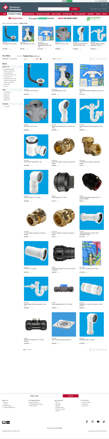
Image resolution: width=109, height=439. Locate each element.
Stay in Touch (34, 396)
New (4, 14)
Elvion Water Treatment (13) (10, 75)
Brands (98, 14)
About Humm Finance (60, 409)
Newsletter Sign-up (7, 406)
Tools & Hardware (80, 14)
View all (59, 59)
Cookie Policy (84, 406)
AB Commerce (104, 431)
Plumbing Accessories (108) (10, 78)
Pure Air (57, 402)
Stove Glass (58, 404)
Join (106, 4)
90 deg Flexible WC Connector (32, 197)
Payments (57, 406)
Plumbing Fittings (13, 58)
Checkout (104, 9)
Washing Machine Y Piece (27, 44)
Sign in (102, 4)
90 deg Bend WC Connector (87, 340)
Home (96, 1)
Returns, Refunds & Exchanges (36, 404)
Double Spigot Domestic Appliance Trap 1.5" (97, 44)
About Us (5, 402)
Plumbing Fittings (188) (9, 69)
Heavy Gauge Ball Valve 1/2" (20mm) (62, 304)
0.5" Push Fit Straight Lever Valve (89, 268)
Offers (104, 14)
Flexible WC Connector (30, 268)
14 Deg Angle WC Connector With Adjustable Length (89, 233)
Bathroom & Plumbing (14, 14)
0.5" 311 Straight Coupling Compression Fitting (63, 233)
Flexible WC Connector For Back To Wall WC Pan (91, 304)
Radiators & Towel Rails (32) (10, 80)
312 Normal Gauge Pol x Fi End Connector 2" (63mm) (63, 269)
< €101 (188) (6, 106)
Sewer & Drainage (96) (9, 82)
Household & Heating (43, 14)
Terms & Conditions (86, 402)
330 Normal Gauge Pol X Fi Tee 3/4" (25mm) (34, 340)
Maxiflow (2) (6, 96)
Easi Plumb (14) (7, 92)
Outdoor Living (67, 14)
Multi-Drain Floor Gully (61, 44)
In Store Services (33, 406)
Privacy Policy (84, 404)
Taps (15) (6, 86)
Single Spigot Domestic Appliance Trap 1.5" (35, 304)
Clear (19, 56)
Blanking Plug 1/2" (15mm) (59, 197)
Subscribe (70, 396)
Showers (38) (7, 84)
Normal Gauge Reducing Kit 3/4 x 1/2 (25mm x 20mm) (90, 198)
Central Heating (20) (8, 73)
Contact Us (5, 404)
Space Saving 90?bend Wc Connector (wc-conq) (80, 44)
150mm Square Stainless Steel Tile (61, 340)
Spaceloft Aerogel (59, 407)
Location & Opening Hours (8, 407)
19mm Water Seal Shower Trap (33, 162)
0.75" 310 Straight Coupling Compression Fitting (63, 162)
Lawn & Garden (56, 14)
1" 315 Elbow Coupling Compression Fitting (90, 162)
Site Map (57, 411)
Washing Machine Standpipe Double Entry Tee (44, 45)
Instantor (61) (7, 94)
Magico (92, 431)
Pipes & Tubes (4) (8, 76)
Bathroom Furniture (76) (9, 71)
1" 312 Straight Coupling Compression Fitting (35, 233)
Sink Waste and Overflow (10, 44)
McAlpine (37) (7, 98)
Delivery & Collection (34, 402)
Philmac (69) (6, 99)
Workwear (91, 14)
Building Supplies (28, 14)
